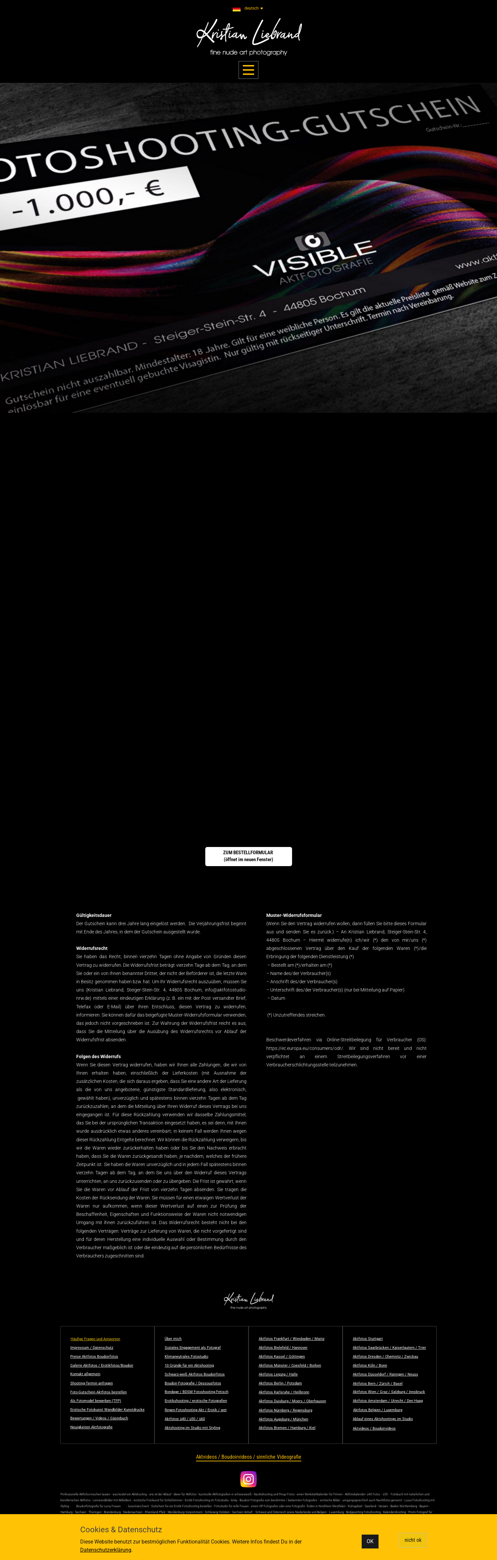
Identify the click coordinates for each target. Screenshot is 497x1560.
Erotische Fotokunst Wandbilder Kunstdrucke (107, 1410)
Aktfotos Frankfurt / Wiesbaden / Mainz (291, 1339)
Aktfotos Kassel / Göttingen (282, 1356)
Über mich (173, 1339)
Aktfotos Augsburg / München (283, 1419)
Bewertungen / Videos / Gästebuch (99, 1418)
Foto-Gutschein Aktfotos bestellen (98, 1392)
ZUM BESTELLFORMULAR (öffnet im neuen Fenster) (248, 856)
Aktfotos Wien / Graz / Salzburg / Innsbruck (389, 1392)
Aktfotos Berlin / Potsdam (280, 1383)
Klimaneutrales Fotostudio (186, 1356)
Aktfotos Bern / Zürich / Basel (378, 1383)
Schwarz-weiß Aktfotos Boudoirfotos (195, 1374)
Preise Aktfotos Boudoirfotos (94, 1356)
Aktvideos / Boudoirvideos (374, 1428)
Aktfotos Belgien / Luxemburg (377, 1410)
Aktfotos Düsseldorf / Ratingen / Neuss (385, 1374)
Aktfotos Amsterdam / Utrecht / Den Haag (388, 1401)
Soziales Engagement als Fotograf (193, 1348)
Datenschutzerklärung (105, 1550)
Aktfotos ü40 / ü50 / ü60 (185, 1419)
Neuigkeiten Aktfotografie (91, 1427)
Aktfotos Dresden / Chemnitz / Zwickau (385, 1356)
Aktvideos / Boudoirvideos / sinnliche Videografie (248, 1457)
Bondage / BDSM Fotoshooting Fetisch (196, 1392)
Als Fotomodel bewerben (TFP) (95, 1401)
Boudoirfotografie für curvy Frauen (98, 1506)
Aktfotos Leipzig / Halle (278, 1374)
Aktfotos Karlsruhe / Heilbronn (284, 1392)
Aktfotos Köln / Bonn (370, 1365)
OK (370, 1541)
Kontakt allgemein (85, 1374)
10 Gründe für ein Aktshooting (189, 1365)
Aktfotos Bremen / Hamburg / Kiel (287, 1428)
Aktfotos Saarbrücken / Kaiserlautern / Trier (389, 1348)
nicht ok (413, 1540)
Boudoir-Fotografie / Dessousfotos (193, 1383)
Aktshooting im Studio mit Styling (192, 1428)
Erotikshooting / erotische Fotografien (196, 1401)
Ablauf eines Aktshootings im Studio (383, 1419)
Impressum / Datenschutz (91, 1348)
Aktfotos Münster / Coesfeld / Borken (290, 1365)
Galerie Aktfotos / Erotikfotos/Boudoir (101, 1365)
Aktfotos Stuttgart (368, 1339)
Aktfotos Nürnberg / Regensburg (285, 1410)
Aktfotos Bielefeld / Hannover (283, 1348)
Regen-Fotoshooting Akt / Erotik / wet (196, 1410)
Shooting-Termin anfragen (91, 1383)
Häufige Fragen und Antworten (95, 1339)
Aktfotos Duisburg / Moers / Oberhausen (292, 1401)
